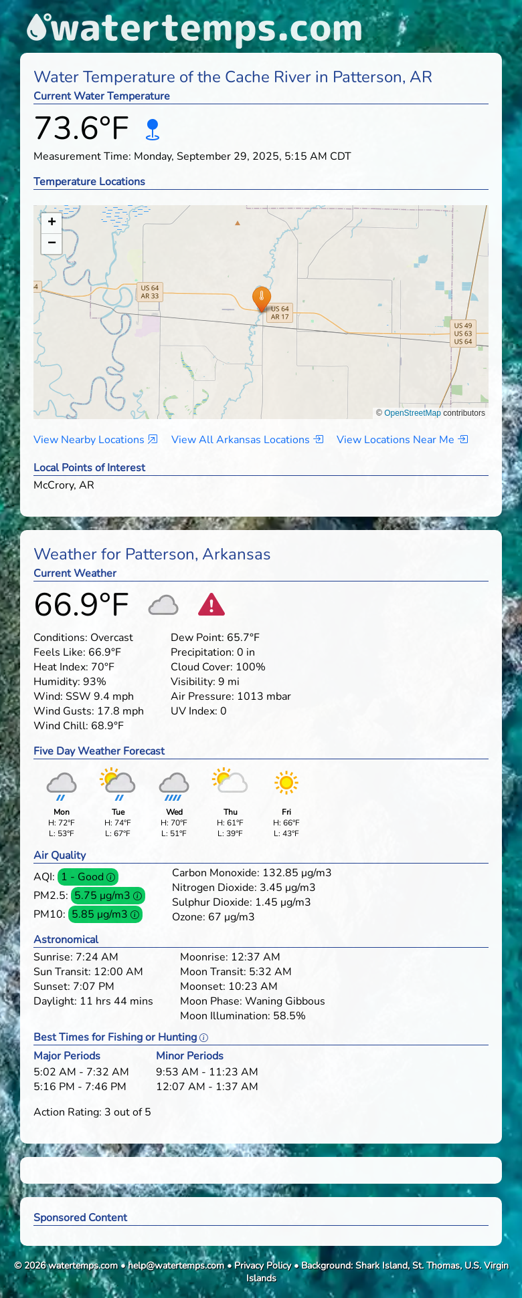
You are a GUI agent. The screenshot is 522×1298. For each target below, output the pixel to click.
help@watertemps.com (176, 1265)
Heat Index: (60, 667)
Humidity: (56, 681)
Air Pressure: (202, 696)
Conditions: (60, 637)
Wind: (48, 696)
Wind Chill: (60, 726)
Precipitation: (202, 652)
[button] (261, 299)
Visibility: (193, 681)
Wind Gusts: (63, 711)
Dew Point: (197, 637)
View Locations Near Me (402, 439)
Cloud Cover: (202, 667)
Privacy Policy (262, 1265)
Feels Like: (59, 652)
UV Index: (194, 711)
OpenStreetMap (412, 413)
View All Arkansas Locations (247, 439)
